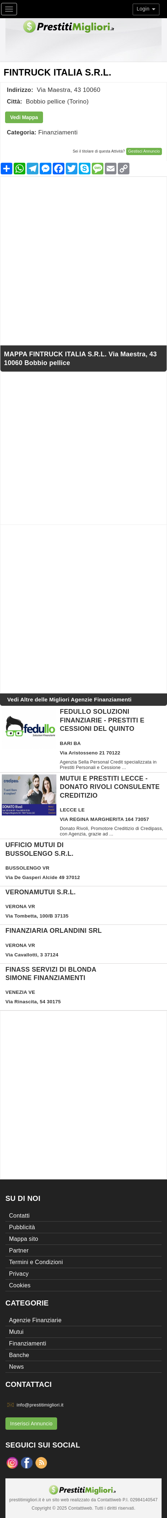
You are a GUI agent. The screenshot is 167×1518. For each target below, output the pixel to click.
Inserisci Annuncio (31, 1423)
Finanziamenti (58, 132)
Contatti (19, 1216)
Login (146, 9)
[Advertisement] (83, 261)
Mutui (16, 1332)
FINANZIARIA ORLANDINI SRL (53, 930)
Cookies (20, 1285)
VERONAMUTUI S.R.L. (40, 892)
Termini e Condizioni (36, 1262)
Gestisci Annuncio (144, 151)
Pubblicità (22, 1227)
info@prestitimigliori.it (40, 1405)
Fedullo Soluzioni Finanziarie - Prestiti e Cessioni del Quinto (102, 720)
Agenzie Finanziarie (35, 1320)
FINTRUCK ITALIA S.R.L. (57, 72)
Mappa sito (23, 1239)
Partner (19, 1250)
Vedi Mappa (24, 117)
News (16, 1367)
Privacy (19, 1274)
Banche (19, 1355)
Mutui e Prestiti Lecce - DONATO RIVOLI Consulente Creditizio (110, 787)
